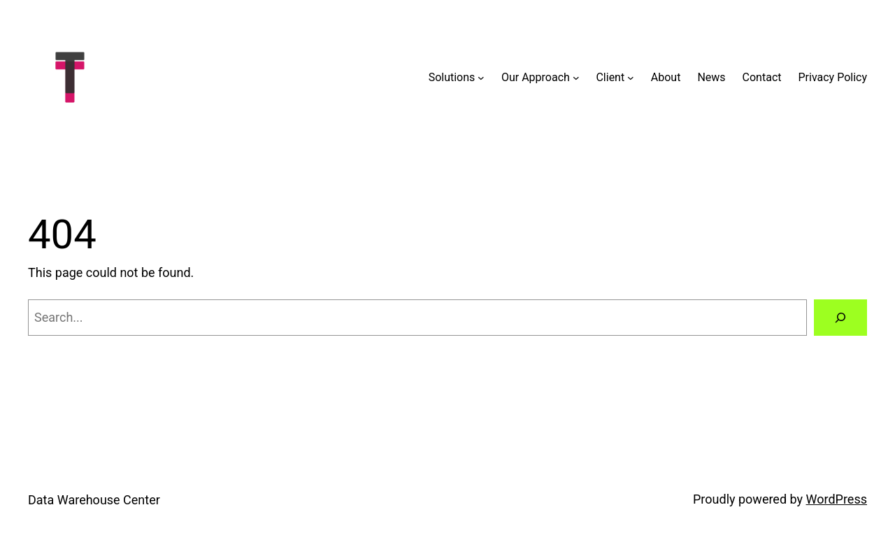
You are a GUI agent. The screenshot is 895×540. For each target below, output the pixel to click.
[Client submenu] (630, 77)
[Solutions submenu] (481, 77)
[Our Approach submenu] (576, 77)
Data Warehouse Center (94, 499)
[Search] (840, 317)
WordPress (836, 499)
